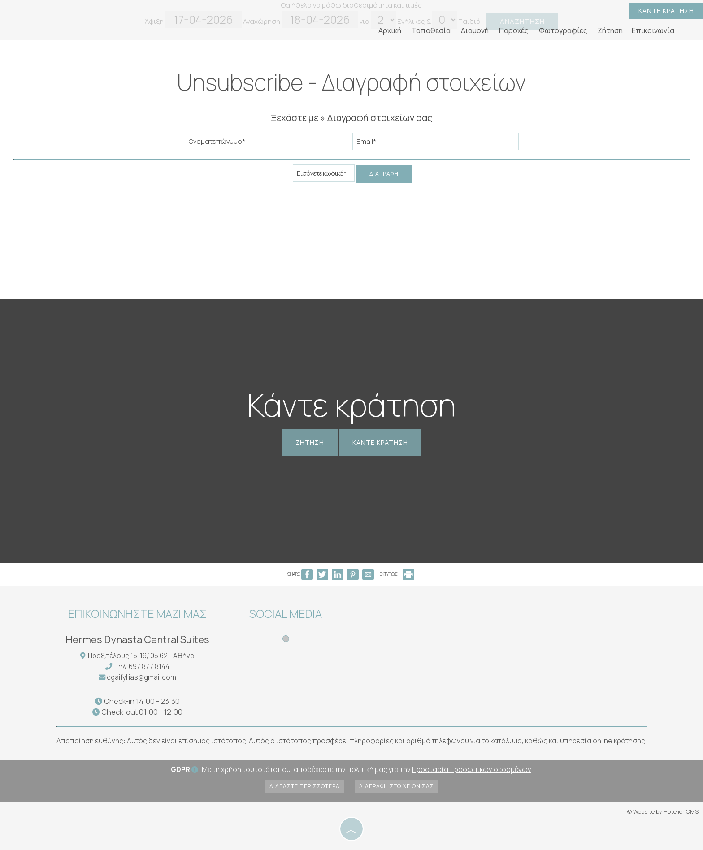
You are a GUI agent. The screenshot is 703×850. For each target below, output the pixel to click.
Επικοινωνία (653, 30)
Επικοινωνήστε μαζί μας (137, 613)
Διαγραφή (384, 173)
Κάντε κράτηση (666, 10)
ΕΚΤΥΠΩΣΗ (397, 574)
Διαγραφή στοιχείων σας (396, 786)
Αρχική (389, 30)
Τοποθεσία (431, 30)
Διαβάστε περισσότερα (304, 786)
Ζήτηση (610, 30)
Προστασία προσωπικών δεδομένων (471, 769)
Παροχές (514, 30)
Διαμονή (475, 30)
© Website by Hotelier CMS (663, 811)
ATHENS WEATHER (420, 637)
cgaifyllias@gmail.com (141, 677)
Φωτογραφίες (563, 30)
